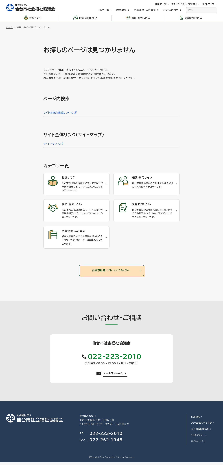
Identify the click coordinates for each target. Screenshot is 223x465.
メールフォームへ (113, 377)
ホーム (9, 27)
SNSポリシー (197, 438)
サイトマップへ (51, 144)
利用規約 (195, 420)
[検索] (214, 10)
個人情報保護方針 (200, 432)
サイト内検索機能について (58, 112)
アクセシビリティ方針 (201, 426)
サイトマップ (197, 445)
